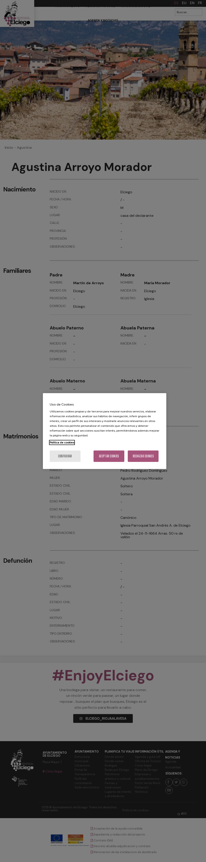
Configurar (65, 456)
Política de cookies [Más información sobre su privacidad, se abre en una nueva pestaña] (62, 442)
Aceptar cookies (109, 456)
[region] (105, 431)
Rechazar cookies (143, 456)
